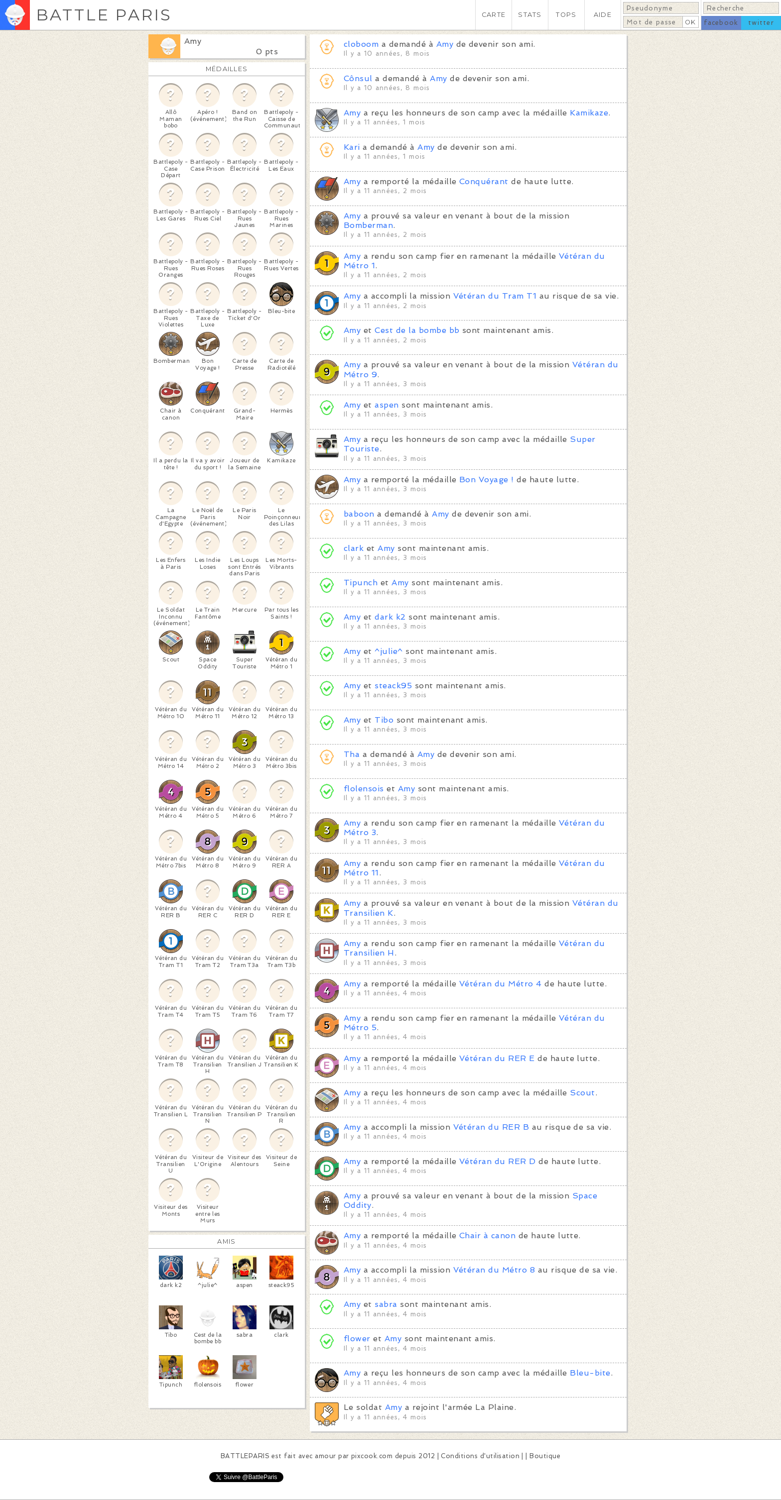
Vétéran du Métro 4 (500, 983)
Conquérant (484, 181)
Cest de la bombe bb (417, 330)
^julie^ (388, 651)
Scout (582, 1092)
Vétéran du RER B (491, 1127)
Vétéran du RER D (497, 1161)
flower (357, 1338)
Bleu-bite (590, 1373)
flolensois (364, 788)
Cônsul (358, 78)
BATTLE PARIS (104, 14)
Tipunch (361, 582)
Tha (352, 754)
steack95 (393, 685)
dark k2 (390, 617)
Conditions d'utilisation (480, 1456)
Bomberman (368, 225)
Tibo (384, 720)
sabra (386, 1304)
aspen (386, 405)
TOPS (566, 14)
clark (354, 548)
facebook (721, 22)
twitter (761, 22)
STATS (529, 14)
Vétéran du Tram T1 (495, 296)
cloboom (361, 44)
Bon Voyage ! (486, 479)
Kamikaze (589, 112)
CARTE (494, 14)
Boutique (544, 1456)
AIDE (603, 14)
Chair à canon (487, 1235)
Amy (192, 41)
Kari (352, 147)
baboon (359, 514)
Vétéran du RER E (497, 1058)
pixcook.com (371, 1456)
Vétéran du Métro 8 (494, 1270)
